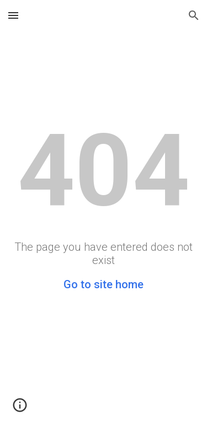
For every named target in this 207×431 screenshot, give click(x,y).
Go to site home (103, 284)
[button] (13, 15)
